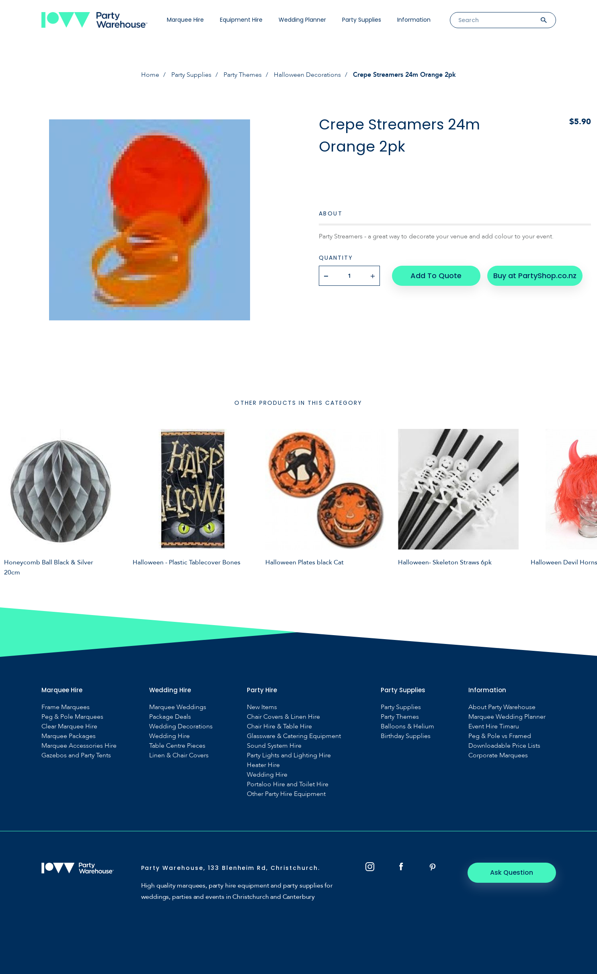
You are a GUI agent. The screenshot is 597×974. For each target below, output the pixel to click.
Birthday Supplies (406, 736)
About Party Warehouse (501, 707)
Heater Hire (263, 765)
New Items (262, 707)
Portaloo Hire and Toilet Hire (287, 784)
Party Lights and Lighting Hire (289, 755)
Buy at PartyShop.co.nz (534, 276)
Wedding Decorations (181, 726)
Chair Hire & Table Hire (279, 726)
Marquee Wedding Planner (507, 717)
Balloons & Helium (407, 726)
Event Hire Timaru (493, 726)
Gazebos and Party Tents (76, 755)
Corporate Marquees (498, 755)
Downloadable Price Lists (504, 746)
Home (150, 74)
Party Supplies (361, 20)
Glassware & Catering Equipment (294, 736)
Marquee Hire (185, 20)
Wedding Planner (302, 20)
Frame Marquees (65, 707)
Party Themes (243, 74)
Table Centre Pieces (177, 746)
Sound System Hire (274, 746)
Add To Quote (436, 276)
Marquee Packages (68, 736)
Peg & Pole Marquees (72, 717)
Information (414, 20)
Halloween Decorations (307, 74)
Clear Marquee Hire (69, 726)
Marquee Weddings (177, 707)
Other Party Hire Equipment (286, 794)
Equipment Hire (241, 20)
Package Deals (170, 717)
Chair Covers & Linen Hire (283, 717)
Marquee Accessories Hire (79, 746)
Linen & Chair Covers (179, 755)
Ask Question (511, 872)
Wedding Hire (169, 736)
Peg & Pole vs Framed (499, 736)
